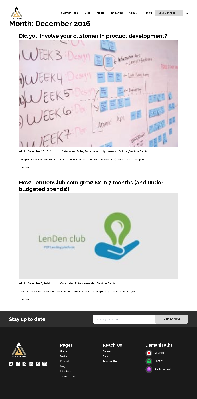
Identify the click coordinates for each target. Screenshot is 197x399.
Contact (107, 351)
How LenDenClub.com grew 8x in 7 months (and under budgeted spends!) (91, 185)
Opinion (123, 151)
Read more (26, 167)
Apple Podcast (158, 369)
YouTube (154, 352)
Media (100, 12)
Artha (80, 151)
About (133, 12)
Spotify (154, 361)
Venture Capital (138, 151)
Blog (88, 12)
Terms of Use (110, 361)
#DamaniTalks (69, 12)
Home (63, 351)
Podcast (64, 361)
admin (22, 151)
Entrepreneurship (94, 151)
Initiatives (117, 12)
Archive (147, 12)
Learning (112, 151)
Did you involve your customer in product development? (93, 36)
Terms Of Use (67, 376)
